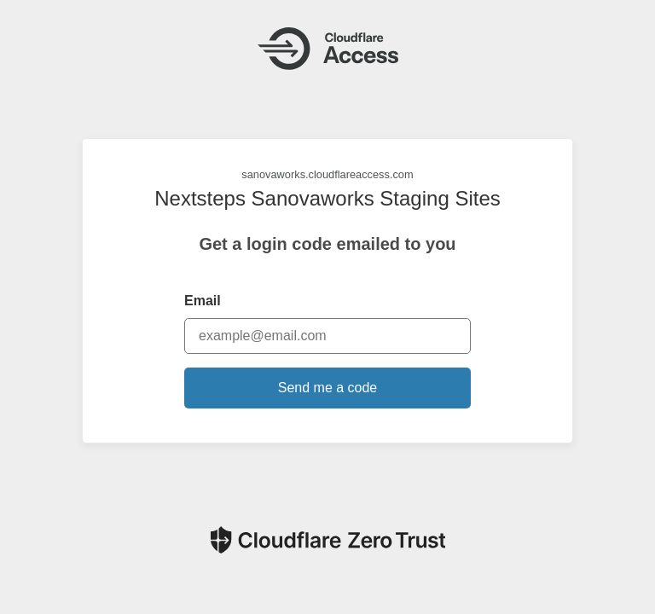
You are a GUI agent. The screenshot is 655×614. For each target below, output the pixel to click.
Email (202, 300)
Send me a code (328, 387)
